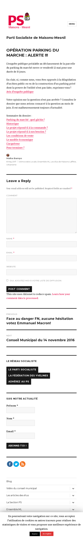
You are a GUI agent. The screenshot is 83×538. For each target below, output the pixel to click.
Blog (9, 481)
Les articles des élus (17, 495)
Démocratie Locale (28, 161)
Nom (10, 418)
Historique (12, 123)
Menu (72, 24)
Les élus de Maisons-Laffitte (63, 161)
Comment (11, 195)
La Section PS (14, 502)
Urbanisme (11, 164)
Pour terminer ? (15, 147)
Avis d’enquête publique (20, 91)
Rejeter (35, 534)
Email (10, 252)
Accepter (46, 533)
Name (10, 238)
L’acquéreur (13, 143)
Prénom (12, 405)
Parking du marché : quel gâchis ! (25, 119)
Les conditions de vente (20, 135)
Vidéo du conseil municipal (21, 488)
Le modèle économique (19, 139)
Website (11, 266)
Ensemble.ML (44, 161)
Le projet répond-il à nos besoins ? (26, 131)
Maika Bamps (14, 158)
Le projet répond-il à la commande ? (27, 127)
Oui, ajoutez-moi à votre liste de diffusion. (34, 280)
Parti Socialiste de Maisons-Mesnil (36, 38)
